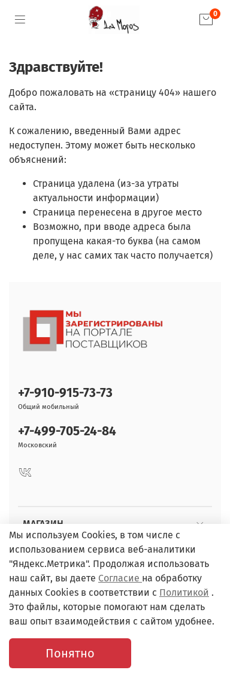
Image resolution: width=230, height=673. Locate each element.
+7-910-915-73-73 (65, 393)
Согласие (120, 578)
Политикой (184, 592)
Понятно (70, 653)
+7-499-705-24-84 (67, 431)
